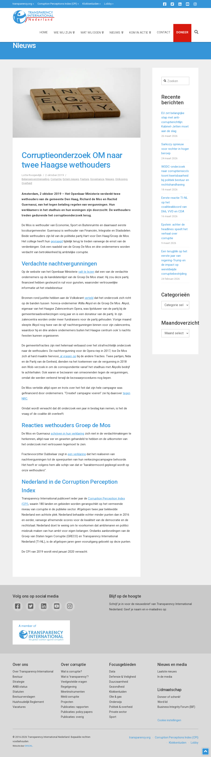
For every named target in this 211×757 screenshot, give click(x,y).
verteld (89, 298)
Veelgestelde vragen (74, 681)
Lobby (108, 3)
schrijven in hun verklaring (67, 433)
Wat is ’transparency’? (75, 676)
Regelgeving (69, 686)
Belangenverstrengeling (35, 179)
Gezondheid (116, 686)
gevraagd (57, 241)
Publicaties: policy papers (77, 711)
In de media (164, 676)
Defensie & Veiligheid (122, 676)
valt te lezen (86, 272)
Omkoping (121, 179)
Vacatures (19, 706)
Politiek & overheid (120, 706)
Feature (84, 179)
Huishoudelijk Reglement (28, 701)
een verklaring (77, 454)
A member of (41, 633)
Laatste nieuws (167, 671)
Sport (112, 716)
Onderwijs (115, 701)
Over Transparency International (33, 671)
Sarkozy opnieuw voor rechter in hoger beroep (175, 148)
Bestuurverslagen (24, 696)
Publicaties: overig (72, 716)
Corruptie (56, 179)
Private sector (118, 711)
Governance (97, 179)
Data (112, 671)
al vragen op (67, 356)
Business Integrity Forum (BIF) (176, 706)
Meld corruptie (70, 696)
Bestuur (18, 676)
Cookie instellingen (169, 720)
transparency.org (22, 3)
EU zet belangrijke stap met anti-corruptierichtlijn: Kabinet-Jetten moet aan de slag (175, 122)
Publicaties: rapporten (75, 706)
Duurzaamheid (118, 681)
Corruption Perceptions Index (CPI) (57, 3)
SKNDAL (29, 746)
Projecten (67, 701)
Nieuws (109, 179)
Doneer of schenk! (168, 696)
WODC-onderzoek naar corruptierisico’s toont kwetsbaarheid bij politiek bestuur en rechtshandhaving (175, 175)
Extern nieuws (71, 179)
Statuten (18, 691)
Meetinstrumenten (73, 691)
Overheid (27, 183)
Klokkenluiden (90, 3)
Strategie (18, 681)
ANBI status (20, 686)
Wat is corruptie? (71, 671)
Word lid (162, 701)
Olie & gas (115, 696)
